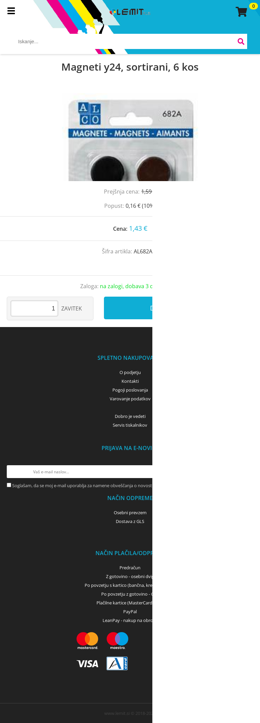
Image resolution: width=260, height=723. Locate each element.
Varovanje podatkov (130, 399)
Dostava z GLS (130, 521)
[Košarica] (240, 12)
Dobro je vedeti (130, 416)
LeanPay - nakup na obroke (130, 620)
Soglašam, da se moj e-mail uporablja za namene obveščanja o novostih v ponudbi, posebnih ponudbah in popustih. (129, 485)
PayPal (130, 611)
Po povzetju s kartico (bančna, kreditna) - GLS (130, 585)
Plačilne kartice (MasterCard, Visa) (130, 603)
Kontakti (130, 381)
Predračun (130, 568)
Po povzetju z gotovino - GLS (130, 594)
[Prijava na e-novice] (246, 471)
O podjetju (130, 372)
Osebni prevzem (130, 512)
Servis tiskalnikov (130, 425)
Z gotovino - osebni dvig (130, 576)
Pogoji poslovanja (130, 390)
